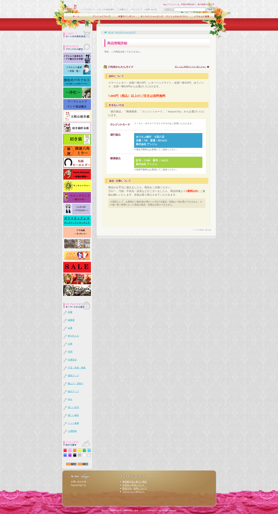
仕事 (70, 344)
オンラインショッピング (151, 16)
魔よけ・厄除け (75, 383)
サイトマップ (136, 9)
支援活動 (90, 22)
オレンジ (75, 450)
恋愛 (70, 312)
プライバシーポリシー (133, 491)
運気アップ (73, 375)
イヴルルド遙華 (202, 16)
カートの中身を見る (106, 9)
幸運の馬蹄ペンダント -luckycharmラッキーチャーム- (126, 16)
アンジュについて (101, 16)
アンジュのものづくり (176, 16)
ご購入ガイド (122, 9)
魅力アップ (73, 391)
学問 (70, 351)
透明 (89, 455)
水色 (89, 450)
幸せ (70, 399)
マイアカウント (89, 9)
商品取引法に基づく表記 (134, 481)
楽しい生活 (73, 407)
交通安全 (72, 359)
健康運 (71, 320)
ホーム (76, 16)
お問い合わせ (151, 9)
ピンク (70, 450)
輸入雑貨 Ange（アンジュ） (70, 7)
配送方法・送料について (134, 488)
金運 (70, 328)
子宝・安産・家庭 (77, 367)
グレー (79, 455)
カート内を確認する (77, 35)
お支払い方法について (133, 485)
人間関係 (72, 431)
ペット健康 (73, 423)
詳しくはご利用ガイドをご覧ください (190, 67)
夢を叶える (73, 336)
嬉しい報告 (73, 415)
